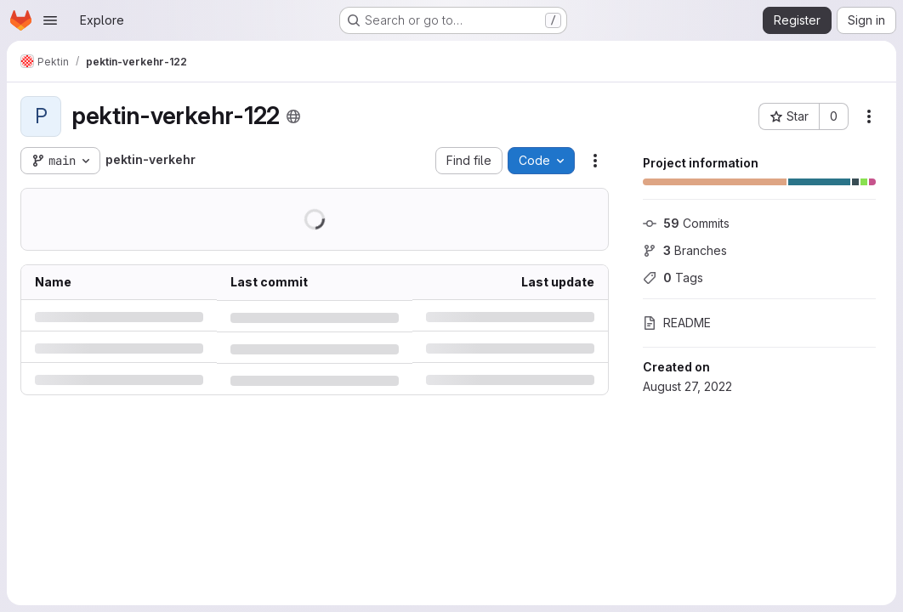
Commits (686, 223)
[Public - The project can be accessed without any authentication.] (293, 116)
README (677, 322)
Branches (685, 250)
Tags (673, 277)
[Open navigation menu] (50, 20)
